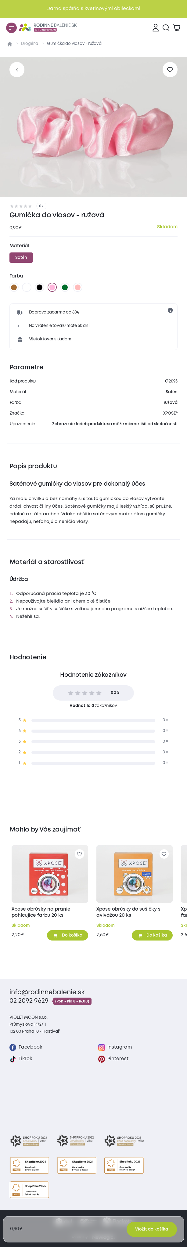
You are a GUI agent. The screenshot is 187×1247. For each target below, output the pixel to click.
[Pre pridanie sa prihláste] (170, 69)
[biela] (26, 287)
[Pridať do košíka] (67, 935)
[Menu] (11, 28)
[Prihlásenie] (155, 27)
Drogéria (29, 43)
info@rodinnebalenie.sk (47, 992)
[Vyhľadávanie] (166, 27)
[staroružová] (77, 287)
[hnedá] (14, 287)
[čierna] (39, 287)
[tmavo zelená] (65, 287)
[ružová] (52, 287)
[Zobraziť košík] (176, 27)
